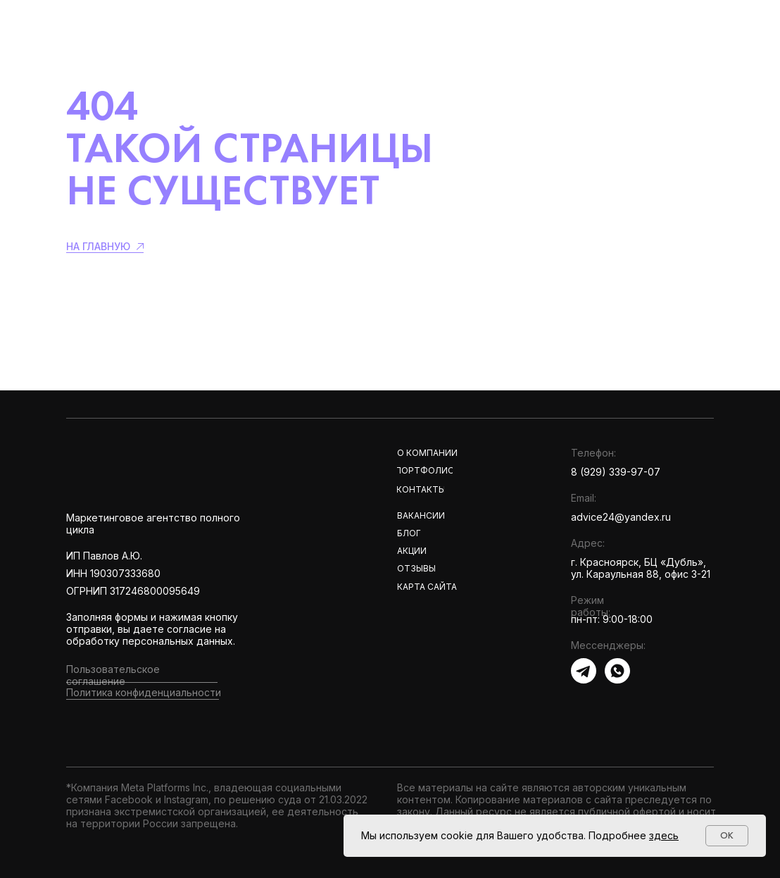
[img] (167, 466)
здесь (664, 835)
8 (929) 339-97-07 (615, 472)
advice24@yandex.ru (621, 517)
